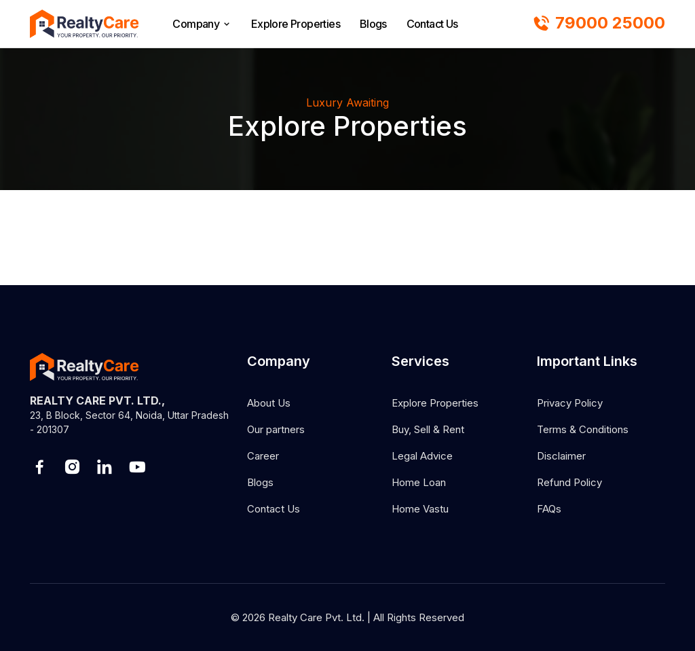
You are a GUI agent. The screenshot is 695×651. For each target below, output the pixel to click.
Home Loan (419, 482)
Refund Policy (569, 482)
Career (263, 455)
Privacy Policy (570, 402)
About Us (268, 402)
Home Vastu (420, 508)
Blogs (373, 24)
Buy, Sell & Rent (428, 429)
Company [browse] (201, 24)
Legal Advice (422, 455)
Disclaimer (561, 455)
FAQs (549, 508)
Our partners (276, 429)
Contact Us (432, 24)
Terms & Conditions (582, 429)
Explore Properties (295, 24)
